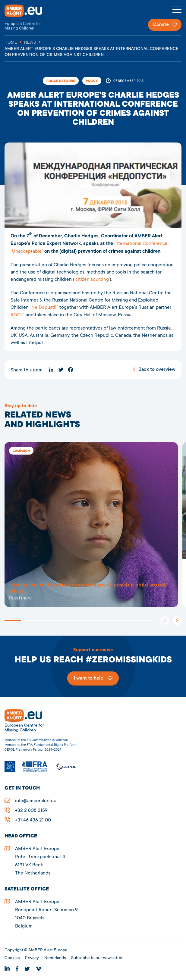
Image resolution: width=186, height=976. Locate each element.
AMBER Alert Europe (29, 18)
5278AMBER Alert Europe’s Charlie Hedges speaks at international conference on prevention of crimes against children (91, 524)
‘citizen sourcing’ (92, 279)
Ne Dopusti (43, 307)
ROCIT (17, 315)
